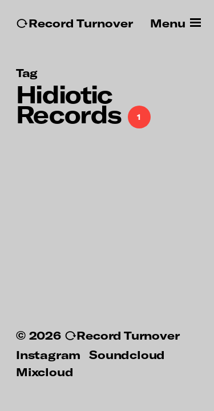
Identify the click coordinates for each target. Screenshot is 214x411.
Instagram (48, 354)
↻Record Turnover (74, 23)
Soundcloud (127, 354)
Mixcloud (44, 371)
